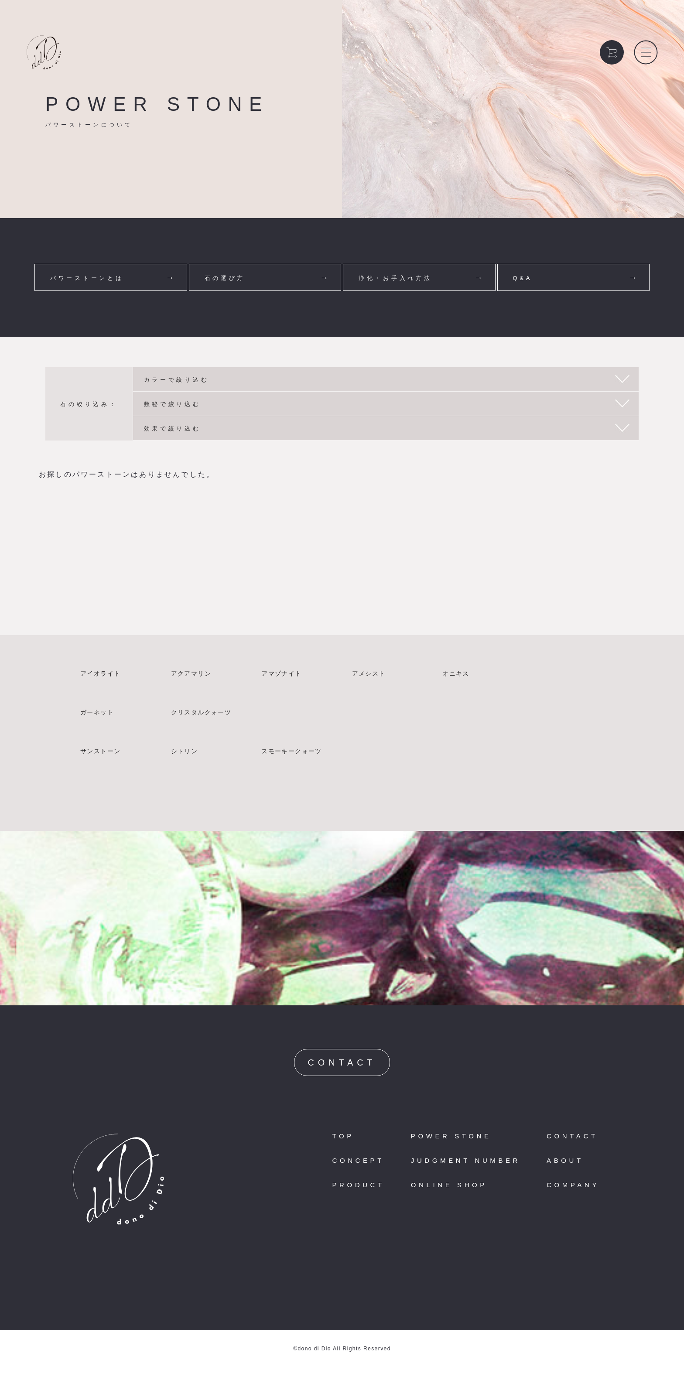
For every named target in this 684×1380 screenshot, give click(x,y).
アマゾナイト (281, 673)
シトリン (184, 751)
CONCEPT (358, 1160)
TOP (343, 1136)
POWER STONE (451, 1136)
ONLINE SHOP (449, 1185)
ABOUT (565, 1160)
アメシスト (369, 673)
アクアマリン (191, 673)
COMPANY (573, 1185)
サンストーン (100, 751)
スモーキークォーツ (291, 751)
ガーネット (97, 712)
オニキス (455, 673)
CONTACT (342, 1062)
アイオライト (100, 673)
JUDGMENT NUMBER (465, 1160)
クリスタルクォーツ (201, 712)
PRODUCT (358, 1185)
